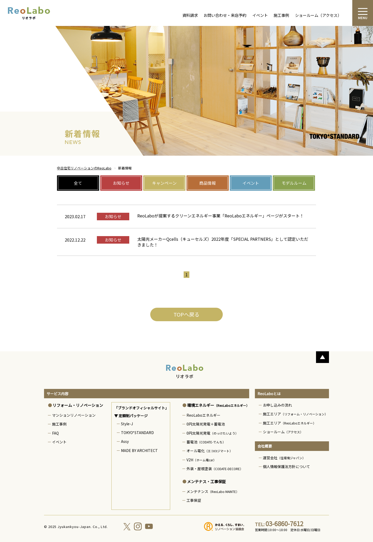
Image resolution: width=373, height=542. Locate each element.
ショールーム (283, 431)
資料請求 (190, 15)
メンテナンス (213, 491)
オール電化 (210, 450)
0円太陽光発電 (212, 433)
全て (78, 183)
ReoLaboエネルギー (203, 415)
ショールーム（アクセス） (318, 15)
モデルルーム (294, 183)
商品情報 (207, 183)
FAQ (55, 433)
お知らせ (121, 183)
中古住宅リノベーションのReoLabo (84, 168)
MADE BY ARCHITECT (139, 450)
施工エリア (295, 413)
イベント (260, 15)
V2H (201, 459)
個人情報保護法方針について (286, 466)
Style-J (127, 423)
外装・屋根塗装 (215, 468)
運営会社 (284, 457)
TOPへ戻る (186, 314)
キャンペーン (164, 183)
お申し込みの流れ (277, 405)
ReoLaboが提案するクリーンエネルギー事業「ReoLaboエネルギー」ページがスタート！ (220, 215)
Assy (125, 441)
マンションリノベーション (74, 415)
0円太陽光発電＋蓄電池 (206, 424)
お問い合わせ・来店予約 (225, 15)
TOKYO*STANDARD (137, 432)
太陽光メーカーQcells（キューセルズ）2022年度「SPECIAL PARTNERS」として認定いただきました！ (222, 242)
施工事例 (281, 15)
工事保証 (194, 500)
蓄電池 (206, 441)
